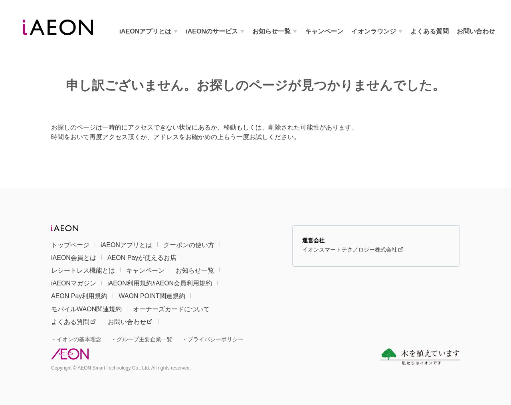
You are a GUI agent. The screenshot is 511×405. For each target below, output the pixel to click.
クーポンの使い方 (188, 245)
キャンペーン (324, 31)
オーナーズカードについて (171, 309)
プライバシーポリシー (216, 339)
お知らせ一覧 (271, 31)
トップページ (70, 245)
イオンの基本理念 (79, 339)
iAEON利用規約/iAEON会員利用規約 (159, 283)
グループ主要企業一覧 (144, 339)
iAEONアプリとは (145, 31)
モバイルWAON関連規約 (86, 309)
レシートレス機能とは (83, 270)
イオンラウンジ (373, 31)
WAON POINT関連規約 (152, 296)
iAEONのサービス (212, 31)
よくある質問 (73, 321)
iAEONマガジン (73, 283)
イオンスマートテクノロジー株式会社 (352, 249)
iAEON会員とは (73, 257)
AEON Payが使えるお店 (141, 257)
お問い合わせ (130, 321)
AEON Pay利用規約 (79, 296)
